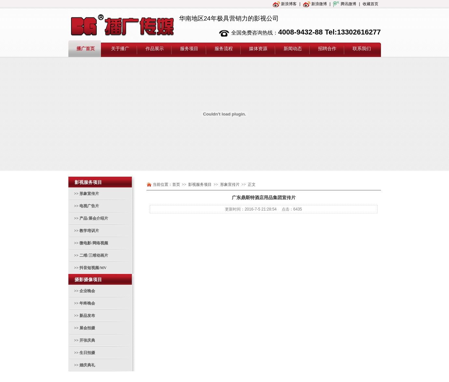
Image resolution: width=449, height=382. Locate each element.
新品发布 (87, 315)
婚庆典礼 (87, 365)
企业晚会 (87, 291)
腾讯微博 (344, 4)
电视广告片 (89, 206)
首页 (176, 184)
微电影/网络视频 (93, 243)
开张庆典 (87, 340)
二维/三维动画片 (93, 255)
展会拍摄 (87, 328)
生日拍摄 (87, 352)
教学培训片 (89, 230)
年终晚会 (87, 303)
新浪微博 (315, 4)
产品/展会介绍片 (93, 218)
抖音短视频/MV (92, 268)
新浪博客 (285, 4)
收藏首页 (370, 4)
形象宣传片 (89, 193)
